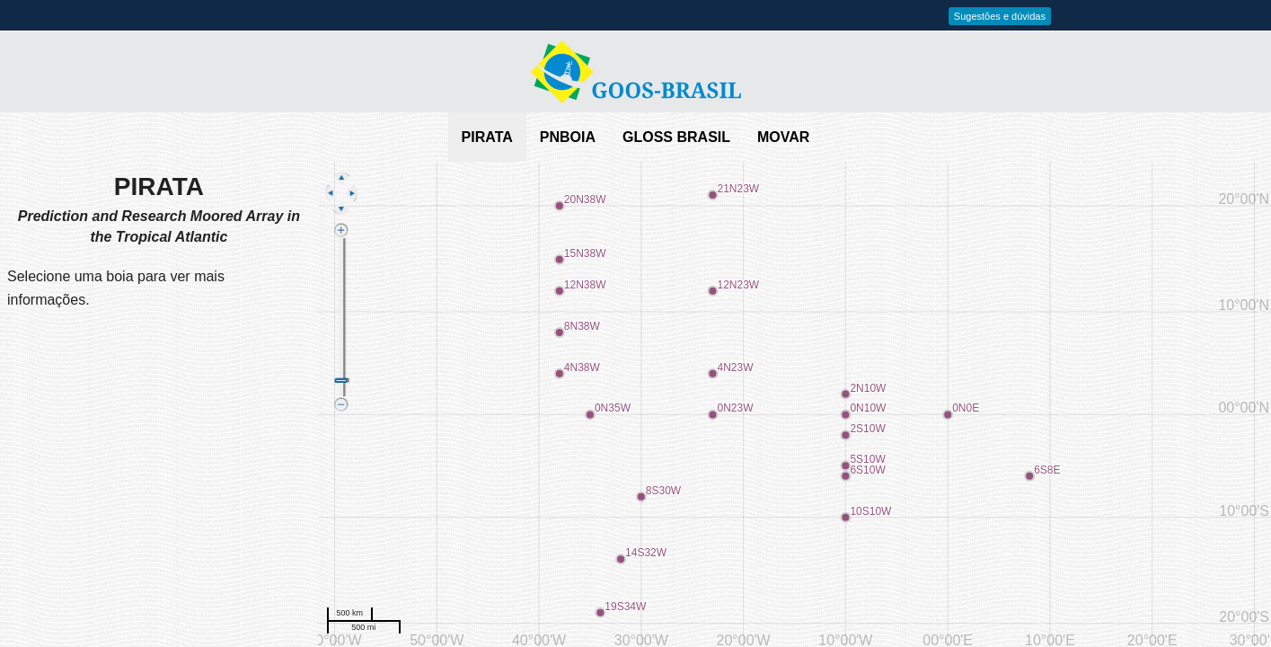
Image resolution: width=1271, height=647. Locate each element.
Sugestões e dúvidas (1000, 16)
